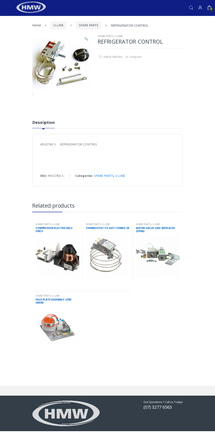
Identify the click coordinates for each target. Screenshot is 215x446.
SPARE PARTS (88, 25)
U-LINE (58, 25)
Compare (135, 57)
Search (191, 7)
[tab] (43, 141)
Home (36, 25)
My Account (200, 7)
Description (43, 139)
